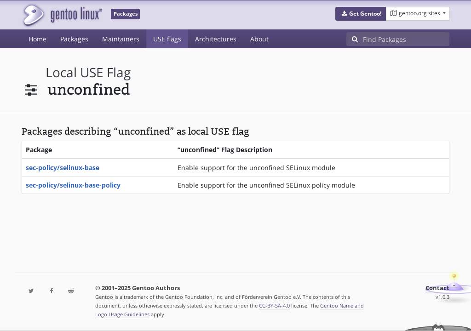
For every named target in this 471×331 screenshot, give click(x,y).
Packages (74, 38)
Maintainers (120, 38)
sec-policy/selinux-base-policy (73, 185)
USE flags (167, 38)
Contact (437, 288)
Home (37, 38)
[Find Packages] (406, 39)
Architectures (215, 38)
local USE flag (88, 72)
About (259, 38)
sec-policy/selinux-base (62, 167)
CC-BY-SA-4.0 (274, 305)
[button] (360, 14)
